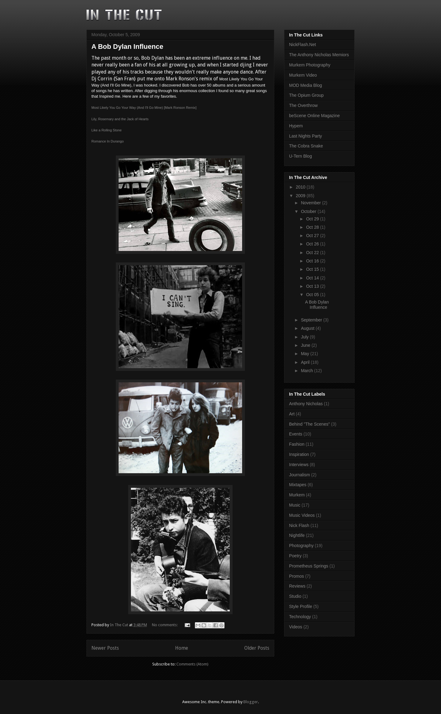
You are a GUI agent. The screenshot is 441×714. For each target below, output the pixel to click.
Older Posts (256, 648)
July (305, 336)
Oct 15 (313, 269)
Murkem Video (303, 75)
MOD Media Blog (305, 85)
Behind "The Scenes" (309, 424)
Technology (300, 616)
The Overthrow (303, 105)
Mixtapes (297, 484)
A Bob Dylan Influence (127, 46)
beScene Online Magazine (314, 115)
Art (292, 413)
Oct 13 (313, 286)
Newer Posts (105, 648)
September (312, 319)
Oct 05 (313, 294)
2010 (301, 187)
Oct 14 (313, 277)
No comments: (165, 625)
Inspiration (299, 454)
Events (295, 433)
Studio (295, 596)
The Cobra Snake (306, 145)
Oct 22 (313, 252)
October (309, 211)
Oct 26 (313, 243)
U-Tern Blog (300, 156)
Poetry (295, 555)
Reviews (297, 586)
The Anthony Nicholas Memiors (319, 54)
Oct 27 (313, 235)
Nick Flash (299, 525)
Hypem (296, 125)
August (308, 328)
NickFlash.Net (302, 44)
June (306, 345)
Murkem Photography (309, 64)
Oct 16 (313, 260)
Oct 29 (313, 218)
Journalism (299, 474)
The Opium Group (306, 95)
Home (181, 648)
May (305, 353)
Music (294, 505)
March (307, 370)
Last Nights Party (305, 136)
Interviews (299, 464)
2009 (301, 195)
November (311, 202)
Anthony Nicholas (306, 403)
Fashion (296, 444)
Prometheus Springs (308, 565)
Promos (296, 576)
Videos (295, 626)
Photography (301, 545)
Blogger (250, 701)
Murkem (297, 494)
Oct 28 (313, 227)
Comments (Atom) (192, 664)
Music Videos (302, 515)
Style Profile (300, 606)
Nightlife (297, 535)
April (306, 362)
